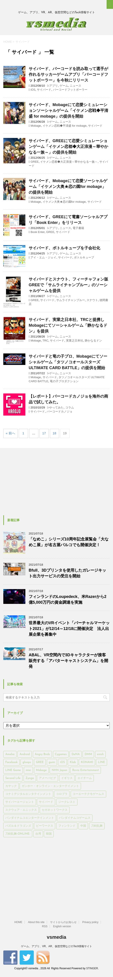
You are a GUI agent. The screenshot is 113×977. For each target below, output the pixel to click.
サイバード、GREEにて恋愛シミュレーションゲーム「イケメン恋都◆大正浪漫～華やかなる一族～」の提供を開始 (68, 147)
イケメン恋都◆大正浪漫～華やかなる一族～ (69, 161)
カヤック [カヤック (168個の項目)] (11, 786)
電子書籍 (78, 228)
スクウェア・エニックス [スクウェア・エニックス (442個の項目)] (21, 810)
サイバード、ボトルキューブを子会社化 (64, 248)
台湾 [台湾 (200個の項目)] (38, 833)
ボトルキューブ (84, 257)
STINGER (92, 968)
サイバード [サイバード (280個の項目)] (46, 802)
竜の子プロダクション (64, 381)
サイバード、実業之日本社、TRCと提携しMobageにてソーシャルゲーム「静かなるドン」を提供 (68, 325)
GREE (34, 161)
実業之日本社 (74, 340)
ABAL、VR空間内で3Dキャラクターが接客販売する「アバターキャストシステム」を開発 (68, 661)
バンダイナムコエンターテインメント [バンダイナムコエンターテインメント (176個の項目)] (29, 818)
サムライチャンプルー (70, 300)
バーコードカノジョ (59, 411)
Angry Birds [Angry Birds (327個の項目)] (42, 754)
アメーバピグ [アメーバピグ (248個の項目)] (47, 778)
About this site (36, 922)
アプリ (53, 85)
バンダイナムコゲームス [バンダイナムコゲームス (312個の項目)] (74, 818)
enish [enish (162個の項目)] (100, 754)
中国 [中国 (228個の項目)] (83, 825)
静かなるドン (93, 340)
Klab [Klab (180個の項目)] (73, 762)
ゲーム (64, 85)
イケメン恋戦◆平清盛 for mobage (65, 125)
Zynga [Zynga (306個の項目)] (30, 778)
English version (62, 926)
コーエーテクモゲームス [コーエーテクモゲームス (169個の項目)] (88, 794)
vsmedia (56, 937)
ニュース (75, 85)
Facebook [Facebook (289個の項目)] (11, 762)
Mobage (35, 125)
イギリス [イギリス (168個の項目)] (67, 778)
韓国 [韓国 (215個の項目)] (49, 833)
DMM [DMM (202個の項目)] (88, 754)
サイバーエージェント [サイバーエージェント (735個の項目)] (19, 802)
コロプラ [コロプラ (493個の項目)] (62, 794)
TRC (45, 340)
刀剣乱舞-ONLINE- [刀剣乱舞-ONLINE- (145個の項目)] (17, 833)
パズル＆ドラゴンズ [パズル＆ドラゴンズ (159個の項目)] (18, 825)
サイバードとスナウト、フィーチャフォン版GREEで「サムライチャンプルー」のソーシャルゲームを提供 (68, 285)
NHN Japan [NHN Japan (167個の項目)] (59, 770)
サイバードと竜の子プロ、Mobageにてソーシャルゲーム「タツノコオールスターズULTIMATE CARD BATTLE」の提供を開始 (68, 362)
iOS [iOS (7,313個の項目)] (62, 762)
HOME (18, 922)
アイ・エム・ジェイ (43, 257)
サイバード (44, 89)
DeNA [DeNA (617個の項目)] (76, 754)
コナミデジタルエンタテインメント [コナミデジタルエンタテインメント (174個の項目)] (28, 794)
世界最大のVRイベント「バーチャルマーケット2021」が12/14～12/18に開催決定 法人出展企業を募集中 (69, 629)
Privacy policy (90, 922)
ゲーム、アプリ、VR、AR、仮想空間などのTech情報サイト (56, 946)
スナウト (92, 300)
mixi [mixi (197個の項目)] (28, 770)
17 (44, 433)
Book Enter (37, 232)
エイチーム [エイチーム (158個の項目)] (84, 778)
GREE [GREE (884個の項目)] (40, 762)
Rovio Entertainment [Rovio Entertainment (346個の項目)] (85, 770)
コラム (69, 407)
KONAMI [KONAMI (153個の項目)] (87, 762)
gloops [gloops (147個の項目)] (27, 762)
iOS (32, 89)
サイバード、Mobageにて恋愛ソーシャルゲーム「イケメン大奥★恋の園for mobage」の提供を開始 (68, 187)
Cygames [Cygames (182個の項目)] (61, 754)
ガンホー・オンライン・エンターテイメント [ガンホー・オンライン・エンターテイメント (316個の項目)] (50, 786)
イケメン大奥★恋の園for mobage (64, 201)
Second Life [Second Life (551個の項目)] (13, 778)
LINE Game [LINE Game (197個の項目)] (13, 770)
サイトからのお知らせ (63, 922)
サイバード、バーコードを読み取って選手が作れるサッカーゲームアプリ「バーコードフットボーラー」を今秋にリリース (68, 74)
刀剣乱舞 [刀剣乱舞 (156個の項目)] (97, 825)
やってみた (56, 407)
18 (54, 433)
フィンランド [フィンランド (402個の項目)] (66, 825)
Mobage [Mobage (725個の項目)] (41, 770)
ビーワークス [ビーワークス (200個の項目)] (44, 825)
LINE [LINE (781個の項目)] (101, 762)
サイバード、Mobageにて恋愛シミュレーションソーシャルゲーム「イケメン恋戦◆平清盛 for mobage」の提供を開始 (68, 110)
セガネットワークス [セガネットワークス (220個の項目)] (55, 810)
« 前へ (10, 433)
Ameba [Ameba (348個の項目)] (10, 754)
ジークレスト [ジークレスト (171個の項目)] (66, 802)
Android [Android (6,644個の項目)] (24, 754)
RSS (44, 926)
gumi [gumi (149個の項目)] (52, 762)
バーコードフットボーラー (70, 89)
